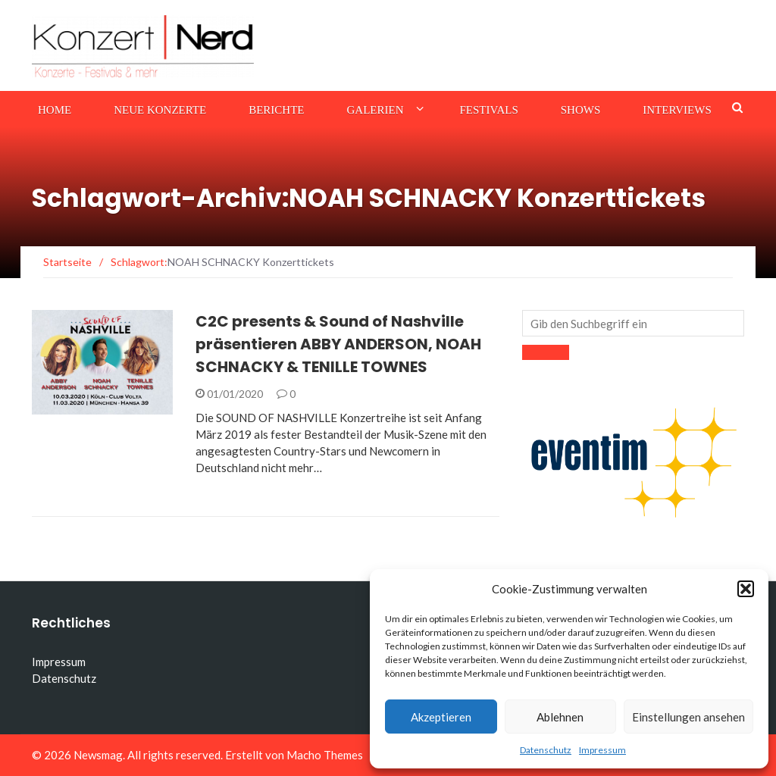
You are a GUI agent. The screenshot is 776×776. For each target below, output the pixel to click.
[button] (745, 588)
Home (54, 110)
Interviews (677, 110)
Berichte (276, 110)
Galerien (375, 110)
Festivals (489, 110)
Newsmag (98, 755)
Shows (581, 110)
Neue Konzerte (160, 110)
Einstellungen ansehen (688, 717)
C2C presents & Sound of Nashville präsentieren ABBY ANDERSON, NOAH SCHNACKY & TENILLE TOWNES (338, 344)
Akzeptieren (441, 717)
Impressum (602, 750)
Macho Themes (324, 755)
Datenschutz (545, 750)
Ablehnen (560, 717)
